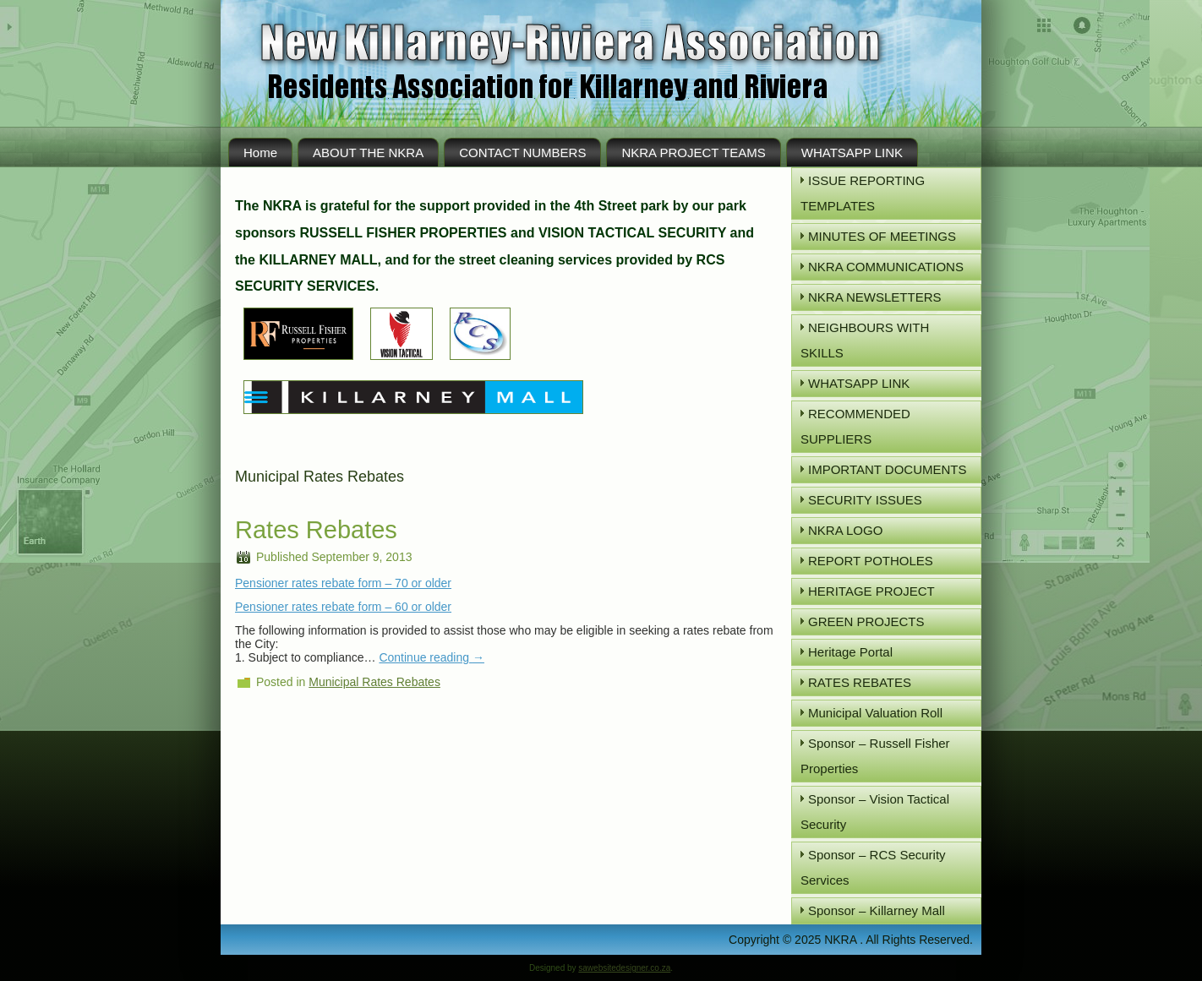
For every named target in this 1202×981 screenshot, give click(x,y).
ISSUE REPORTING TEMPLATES (862, 193)
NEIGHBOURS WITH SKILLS (864, 340)
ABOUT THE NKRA (368, 152)
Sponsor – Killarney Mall (876, 910)
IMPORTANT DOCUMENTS (887, 469)
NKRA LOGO (845, 530)
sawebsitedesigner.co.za (624, 968)
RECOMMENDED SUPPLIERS (855, 426)
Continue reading (431, 657)
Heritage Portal (850, 652)
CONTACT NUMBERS (522, 152)
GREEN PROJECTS (866, 621)
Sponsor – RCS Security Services (873, 867)
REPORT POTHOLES (870, 560)
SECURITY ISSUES (865, 500)
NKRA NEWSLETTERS (875, 297)
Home (260, 152)
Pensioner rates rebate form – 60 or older (343, 606)
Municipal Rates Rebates (374, 682)
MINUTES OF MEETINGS (882, 236)
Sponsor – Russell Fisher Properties (875, 756)
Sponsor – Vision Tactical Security (874, 811)
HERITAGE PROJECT (871, 591)
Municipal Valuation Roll (875, 713)
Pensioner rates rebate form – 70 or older (343, 583)
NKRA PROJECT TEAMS (693, 152)
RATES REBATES (859, 682)
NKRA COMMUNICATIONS (886, 266)
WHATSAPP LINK (852, 152)
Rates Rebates (316, 529)
